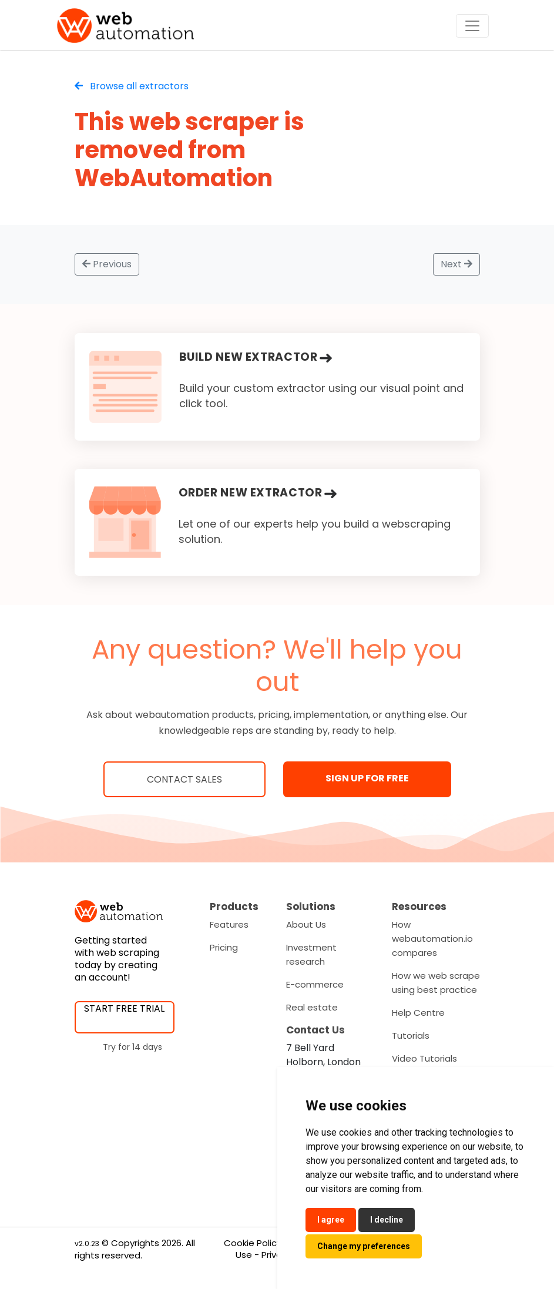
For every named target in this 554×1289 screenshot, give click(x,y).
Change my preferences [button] (363, 1246)
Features (229, 924)
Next (456, 264)
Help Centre (418, 1012)
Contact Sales (184, 779)
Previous (107, 264)
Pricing (224, 947)
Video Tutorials (424, 1058)
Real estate (312, 1007)
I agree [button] (330, 1219)
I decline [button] (386, 1219)
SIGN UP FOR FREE (367, 778)
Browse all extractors (132, 86)
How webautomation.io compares (432, 938)
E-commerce (315, 984)
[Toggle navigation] (472, 26)
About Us (306, 924)
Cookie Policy (252, 1243)
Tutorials (410, 1035)
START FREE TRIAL (124, 1008)
